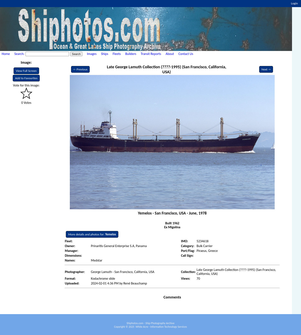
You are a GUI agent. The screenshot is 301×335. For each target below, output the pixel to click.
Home (6, 54)
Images (92, 54)
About (170, 54)
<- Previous (80, 69)
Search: (19, 54)
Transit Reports (151, 54)
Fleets (117, 54)
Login (294, 3)
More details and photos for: (92, 234)
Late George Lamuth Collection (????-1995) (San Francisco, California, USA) (166, 69)
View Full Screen (26, 71)
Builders (130, 54)
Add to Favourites (26, 78)
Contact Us (186, 54)
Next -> (266, 69)
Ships (104, 54)
